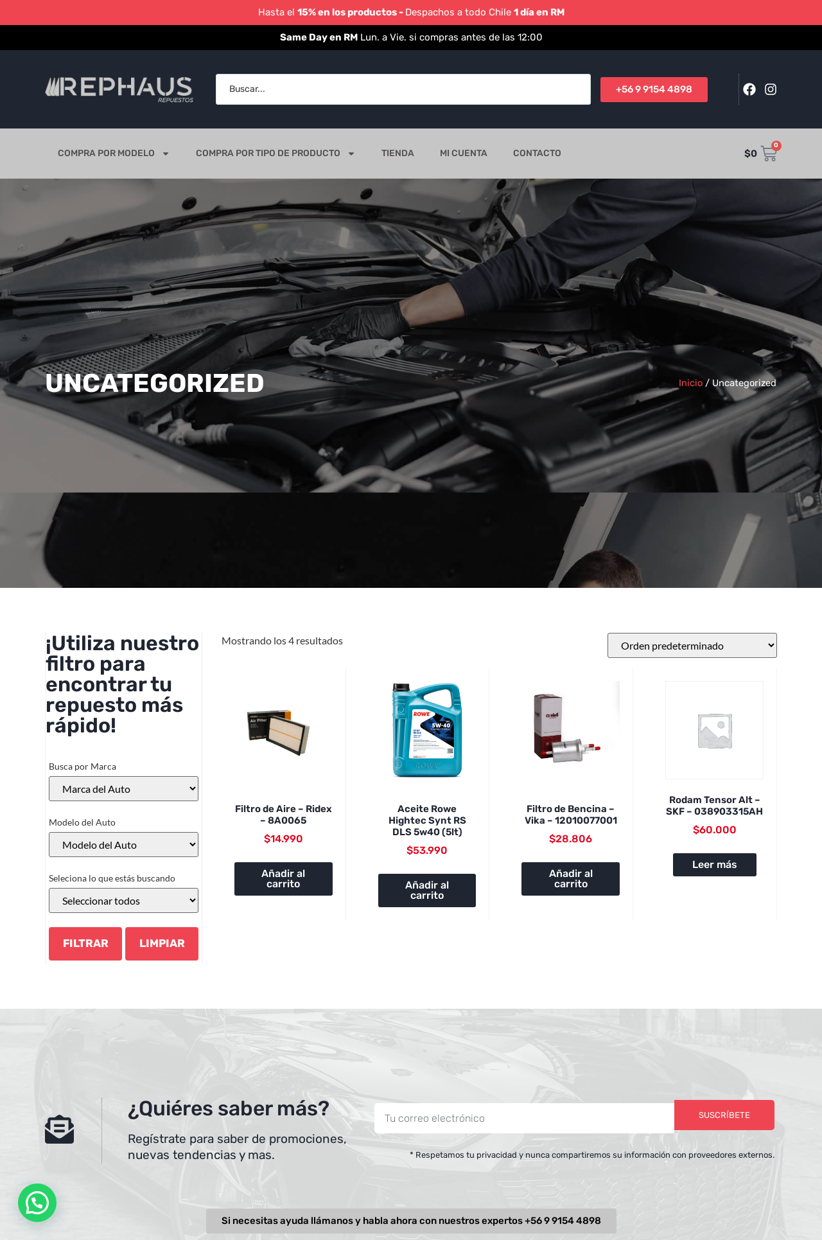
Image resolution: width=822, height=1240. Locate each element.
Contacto (537, 153)
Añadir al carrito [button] (283, 878)
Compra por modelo (114, 153)
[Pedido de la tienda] (692, 645)
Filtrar (86, 943)
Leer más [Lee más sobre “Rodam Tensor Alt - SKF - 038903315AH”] (714, 864)
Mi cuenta (463, 153)
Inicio (691, 383)
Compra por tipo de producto (276, 153)
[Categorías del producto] (123, 900)
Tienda (397, 153)
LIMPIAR (162, 943)
